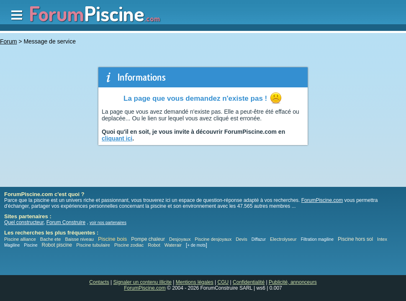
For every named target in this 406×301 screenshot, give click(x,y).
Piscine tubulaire (93, 244)
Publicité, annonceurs (293, 282)
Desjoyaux (180, 239)
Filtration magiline (317, 239)
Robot (154, 244)
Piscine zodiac (129, 244)
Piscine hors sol (355, 239)
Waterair (173, 244)
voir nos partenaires (108, 222)
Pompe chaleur (148, 239)
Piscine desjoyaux (213, 239)
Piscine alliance (20, 239)
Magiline (12, 245)
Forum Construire (65, 222)
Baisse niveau (79, 239)
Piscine (30, 245)
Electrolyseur (283, 239)
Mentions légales (194, 282)
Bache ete (50, 239)
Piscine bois (112, 239)
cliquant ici (117, 138)
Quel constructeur (24, 222)
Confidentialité (249, 282)
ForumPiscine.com (322, 200)
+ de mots (196, 245)
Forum (8, 41)
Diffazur (259, 239)
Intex (382, 239)
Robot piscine (57, 245)
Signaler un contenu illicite (142, 282)
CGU (223, 282)
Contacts (99, 282)
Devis (241, 239)
